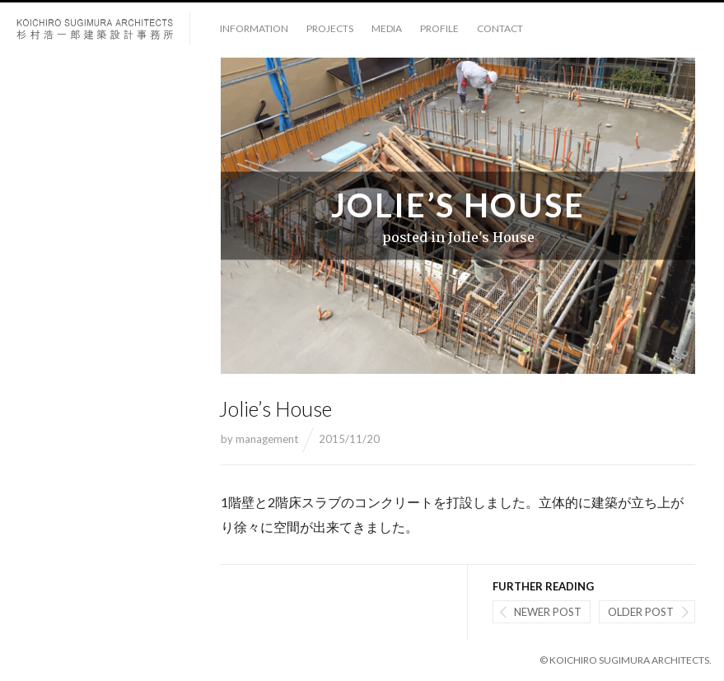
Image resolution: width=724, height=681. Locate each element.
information (254, 28)
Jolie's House (491, 237)
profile (439, 28)
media (386, 28)
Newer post (548, 611)
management (267, 438)
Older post (641, 611)
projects (329, 28)
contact (500, 28)
